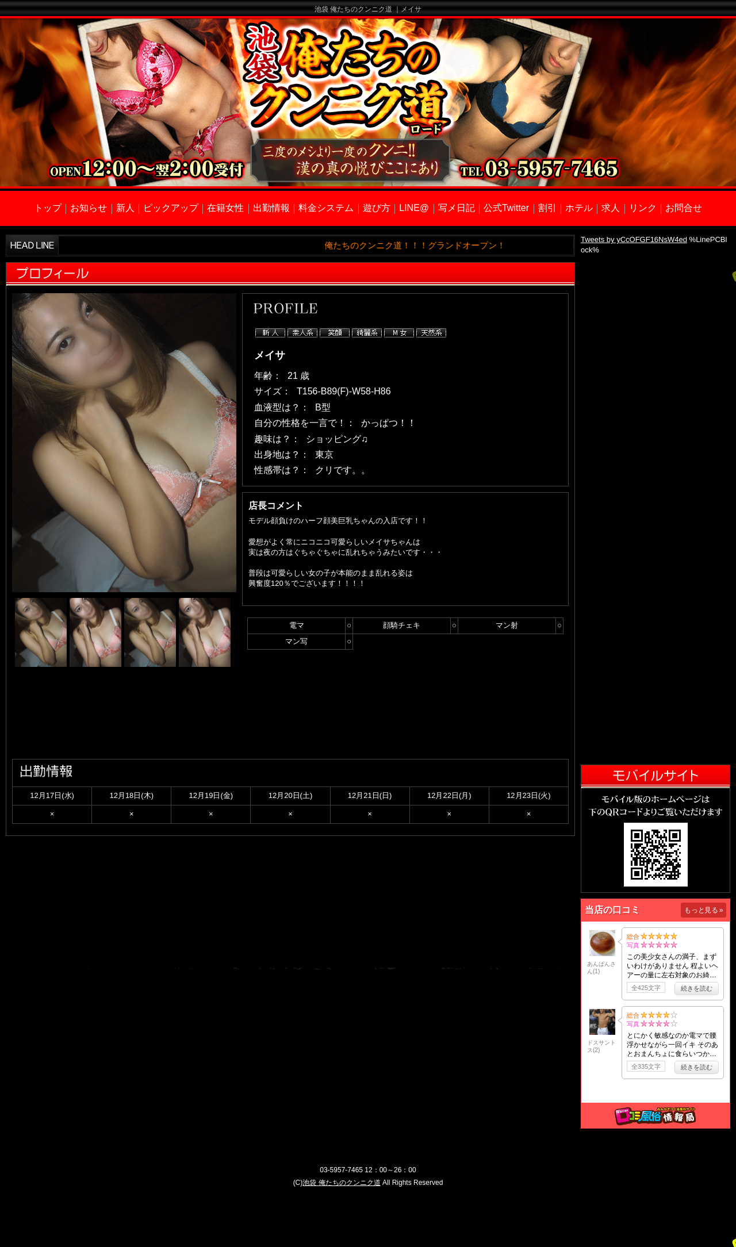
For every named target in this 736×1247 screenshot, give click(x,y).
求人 (610, 208)
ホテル (579, 208)
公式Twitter (506, 208)
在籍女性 (225, 208)
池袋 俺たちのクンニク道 (341, 1183)
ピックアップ (170, 208)
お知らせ (88, 208)
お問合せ (683, 208)
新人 (125, 208)
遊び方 (376, 208)
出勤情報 (271, 208)
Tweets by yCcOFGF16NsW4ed (634, 239)
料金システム (326, 208)
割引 (547, 208)
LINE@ (414, 208)
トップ (48, 208)
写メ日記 (456, 208)
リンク (643, 208)
